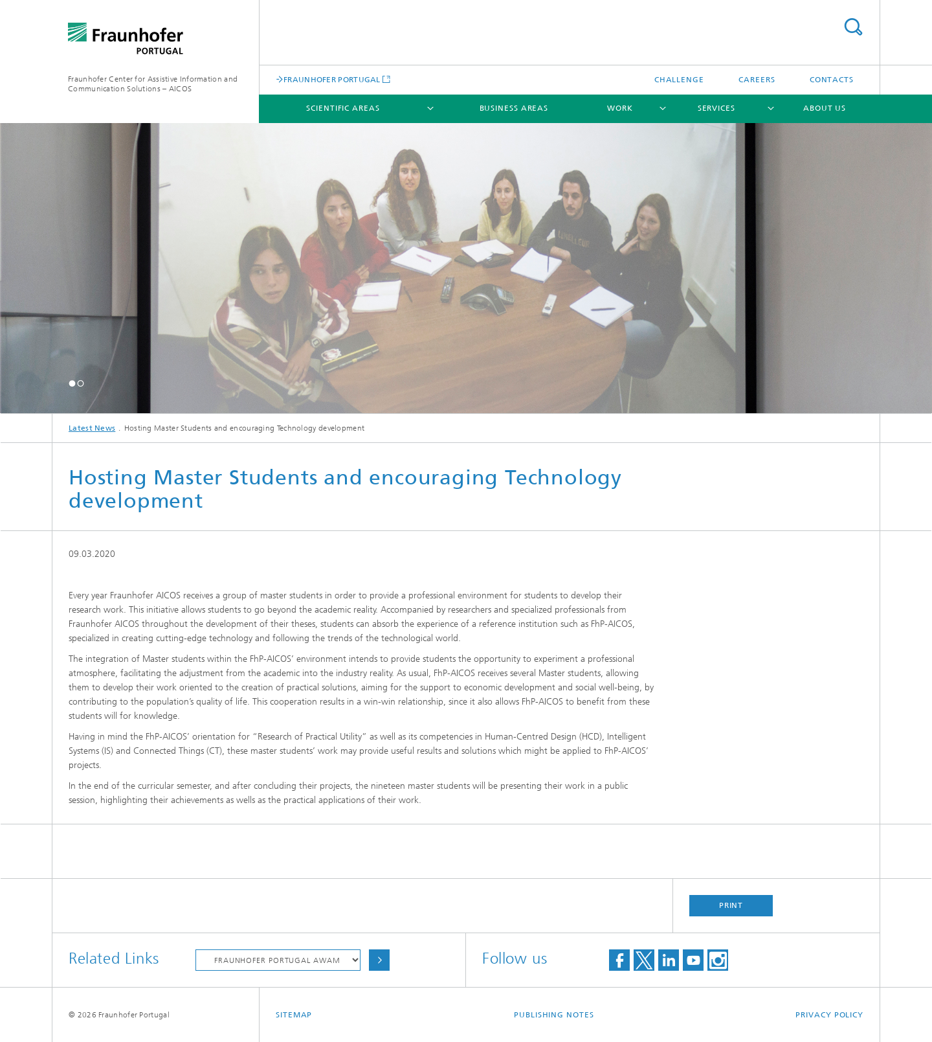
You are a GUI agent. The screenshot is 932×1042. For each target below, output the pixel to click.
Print (731, 905)
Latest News (92, 428)
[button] (72, 383)
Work (620, 108)
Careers (756, 79)
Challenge (679, 79)
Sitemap (294, 1014)
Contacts (832, 79)
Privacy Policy (829, 1014)
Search (853, 27)
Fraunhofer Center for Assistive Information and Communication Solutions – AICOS (153, 83)
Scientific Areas (342, 108)
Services (716, 108)
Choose (379, 960)
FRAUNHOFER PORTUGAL (332, 79)
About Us (824, 108)
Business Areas (514, 108)
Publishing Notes (554, 1014)
